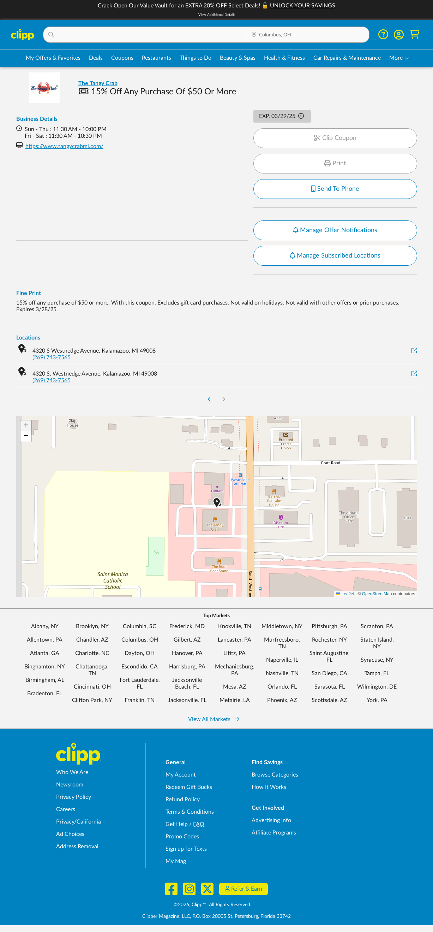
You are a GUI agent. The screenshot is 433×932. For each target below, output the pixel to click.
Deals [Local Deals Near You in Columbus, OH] (96, 58)
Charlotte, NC (92, 653)
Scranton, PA (377, 626)
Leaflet (345, 593)
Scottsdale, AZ (329, 700)
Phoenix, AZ (282, 700)
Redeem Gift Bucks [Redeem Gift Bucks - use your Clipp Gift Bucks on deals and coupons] (189, 787)
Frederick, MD (187, 626)
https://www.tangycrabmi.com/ (64, 146)
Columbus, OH (139, 640)
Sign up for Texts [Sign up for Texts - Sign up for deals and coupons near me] (186, 849)
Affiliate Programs (274, 833)
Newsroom (69, 785)
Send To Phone (335, 189)
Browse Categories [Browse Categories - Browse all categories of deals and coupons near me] (275, 775)
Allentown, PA (44, 640)
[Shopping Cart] (414, 34)
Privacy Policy (73, 797)
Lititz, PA (234, 653)
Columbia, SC (139, 626)
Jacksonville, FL (187, 700)
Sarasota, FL (329, 687)
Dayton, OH (140, 653)
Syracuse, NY (377, 660)
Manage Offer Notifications (335, 230)
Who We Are (72, 772)
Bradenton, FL (44, 693)
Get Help (177, 824)
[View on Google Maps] (414, 351)
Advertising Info (271, 820)
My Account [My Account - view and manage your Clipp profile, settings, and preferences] (181, 775)
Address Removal (77, 846)
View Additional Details (216, 15)
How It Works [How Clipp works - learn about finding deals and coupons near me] (269, 787)
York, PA (377, 700)
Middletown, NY (281, 626)
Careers (65, 809)
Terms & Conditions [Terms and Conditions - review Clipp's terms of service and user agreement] (190, 812)
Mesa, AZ (234, 687)
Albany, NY (45, 626)
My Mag (176, 861)
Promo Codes (182, 836)
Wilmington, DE (377, 687)
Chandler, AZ (92, 640)
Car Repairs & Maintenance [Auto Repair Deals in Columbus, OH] (347, 58)
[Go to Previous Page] (209, 400)
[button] (145, 34)
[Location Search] (307, 35)
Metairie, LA (234, 700)
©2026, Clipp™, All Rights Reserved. (212, 904)
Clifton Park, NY (92, 700)
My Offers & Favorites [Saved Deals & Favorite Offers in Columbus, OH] (53, 58)
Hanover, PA (187, 653)
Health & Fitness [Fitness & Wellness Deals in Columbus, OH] (284, 58)
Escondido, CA (139, 666)
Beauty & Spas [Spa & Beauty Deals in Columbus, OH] (237, 58)
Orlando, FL (282, 687)
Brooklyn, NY (92, 626)
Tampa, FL (377, 673)
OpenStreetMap (377, 593)
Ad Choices (70, 834)
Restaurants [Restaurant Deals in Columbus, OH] (156, 58)
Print (335, 163)
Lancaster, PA (234, 640)
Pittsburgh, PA (329, 626)
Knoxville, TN (234, 626)
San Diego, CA (329, 673)
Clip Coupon (335, 138)
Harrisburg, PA (187, 666)
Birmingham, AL (44, 680)
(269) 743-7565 (51, 357)
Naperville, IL (282, 660)
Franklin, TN (140, 700)
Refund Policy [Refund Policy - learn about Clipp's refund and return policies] (183, 799)
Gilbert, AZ (187, 640)
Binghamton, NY (44, 666)
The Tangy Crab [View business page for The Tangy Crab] (98, 83)
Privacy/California (78, 822)
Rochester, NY (329, 640)
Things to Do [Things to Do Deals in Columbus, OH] (195, 58)
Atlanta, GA (44, 653)
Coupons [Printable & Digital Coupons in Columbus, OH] (122, 58)
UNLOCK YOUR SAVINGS (302, 5)
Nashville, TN (282, 673)
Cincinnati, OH (92, 687)
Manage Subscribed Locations (335, 255)
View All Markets (214, 719)
